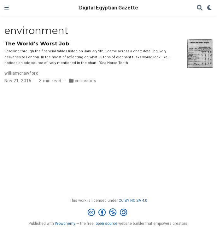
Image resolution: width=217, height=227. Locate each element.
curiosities (86, 80)
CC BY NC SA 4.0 (133, 200)
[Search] (199, 8)
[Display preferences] (210, 8)
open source (106, 223)
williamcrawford (21, 73)
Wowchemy (65, 223)
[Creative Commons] (109, 212)
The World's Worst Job (36, 43)
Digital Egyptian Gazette (108, 8)
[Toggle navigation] (6, 8)
